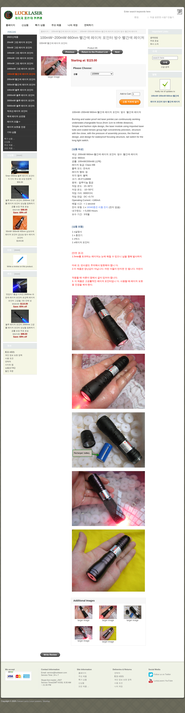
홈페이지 (10, 25)
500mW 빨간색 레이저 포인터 (21, 84)
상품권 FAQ (10, 368)
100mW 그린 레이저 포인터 (20, 53)
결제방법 (154, 38)
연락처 (8, 361)
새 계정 (178, 17)
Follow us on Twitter (159, 674)
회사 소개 (154, 44)
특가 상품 (40, 25)
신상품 (25, 25)
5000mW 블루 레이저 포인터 (20, 106)
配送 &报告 (10, 352)
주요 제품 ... (9, 145)
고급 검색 (165, 67)
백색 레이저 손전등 (16, 116)
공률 (75, 74)
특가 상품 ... (9, 139)
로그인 (143, 17)
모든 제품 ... (9, 148)
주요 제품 (56, 25)
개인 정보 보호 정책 (13, 355)
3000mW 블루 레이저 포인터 (20, 100)
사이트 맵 (9, 365)
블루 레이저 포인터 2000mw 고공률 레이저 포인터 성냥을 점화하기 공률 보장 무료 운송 (20, 199)
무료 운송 (154, 41)
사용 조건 (9, 358)
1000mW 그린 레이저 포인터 (20, 69)
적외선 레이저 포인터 (17, 111)
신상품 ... (8, 142)
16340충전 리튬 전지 (97, 207)
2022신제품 (12, 37)
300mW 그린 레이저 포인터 (20, 63)
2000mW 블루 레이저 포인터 (20, 95)
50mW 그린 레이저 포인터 (19, 47)
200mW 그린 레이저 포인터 (20, 58)
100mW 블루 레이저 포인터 (20, 90)
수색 (154, 51)
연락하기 (88, 25)
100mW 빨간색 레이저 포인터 (64, 31)
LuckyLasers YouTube (160, 681)
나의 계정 (73, 25)
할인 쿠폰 (9, 371)
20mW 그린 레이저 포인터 (19, 42)
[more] (19, 155)
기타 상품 (11, 132)
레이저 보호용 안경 (16, 127)
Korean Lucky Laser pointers (29, 701)
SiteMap (45, 701)
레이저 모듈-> (13, 122)
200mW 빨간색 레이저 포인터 (21, 79)
